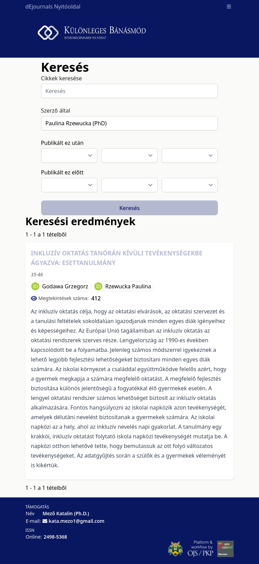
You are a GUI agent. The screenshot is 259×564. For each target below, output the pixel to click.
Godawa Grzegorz (65, 286)
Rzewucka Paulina (128, 286)
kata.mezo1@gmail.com (76, 521)
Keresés (129, 208)
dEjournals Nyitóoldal (53, 6)
